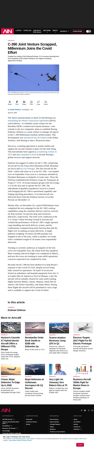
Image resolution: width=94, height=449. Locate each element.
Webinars (53, 429)
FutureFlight (6, 431)
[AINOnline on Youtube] (85, 410)
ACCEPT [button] (80, 444)
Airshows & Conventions (57, 431)
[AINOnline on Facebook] (81, 410)
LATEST (19, 30)
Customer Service (31, 422)
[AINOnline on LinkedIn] (92, 410)
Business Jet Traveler (10, 428)
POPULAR (27, 30)
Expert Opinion (54, 422)
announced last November (35, 137)
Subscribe (77, 31)
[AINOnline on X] (89, 410)
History (76, 424)
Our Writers (77, 422)
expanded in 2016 (28, 154)
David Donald (15, 109)
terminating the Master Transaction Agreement (28, 120)
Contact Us (77, 427)
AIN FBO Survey (8, 419)
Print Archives (54, 419)
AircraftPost (7, 426)
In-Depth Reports (55, 424)
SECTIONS (47, 31)
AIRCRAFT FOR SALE (37, 31)
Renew (28, 424)
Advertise (78, 429)
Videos (52, 427)
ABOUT (55, 31)
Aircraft (11, 40)
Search (64, 31)
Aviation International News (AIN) (10, 422)
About (75, 419)
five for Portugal (27, 168)
